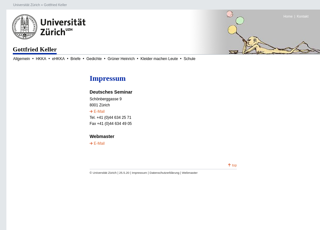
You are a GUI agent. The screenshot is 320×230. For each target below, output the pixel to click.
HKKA (41, 59)
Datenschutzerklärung (164, 172)
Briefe (75, 59)
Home (288, 16)
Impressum (139, 172)
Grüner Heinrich (121, 59)
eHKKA (58, 59)
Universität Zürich (26, 5)
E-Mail (99, 111)
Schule (190, 59)
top (234, 165)
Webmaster (189, 172)
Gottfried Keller (55, 5)
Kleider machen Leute (159, 59)
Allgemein (21, 59)
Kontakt (302, 16)
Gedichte (94, 59)
